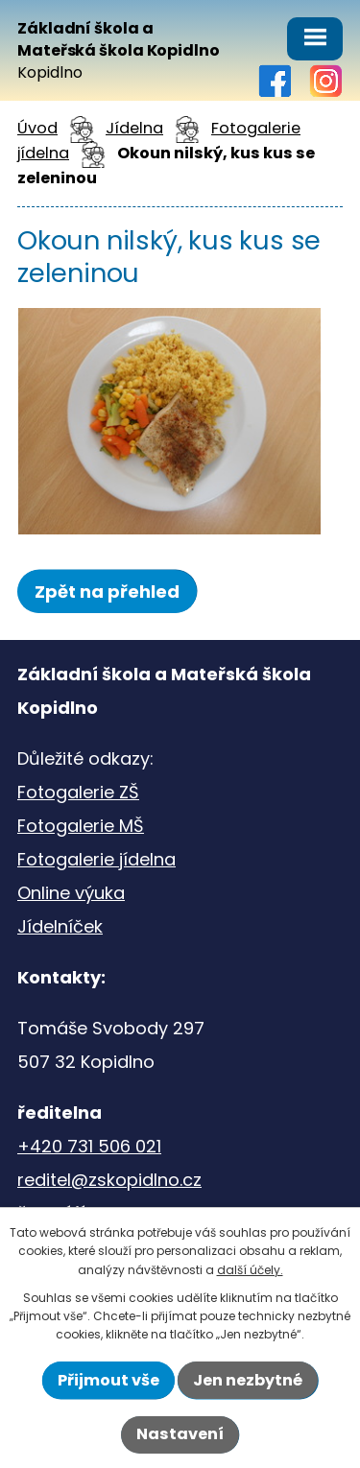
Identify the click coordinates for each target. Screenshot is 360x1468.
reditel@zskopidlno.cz (109, 1180)
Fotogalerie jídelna (96, 859)
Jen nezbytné (247, 1380)
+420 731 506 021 (89, 1146)
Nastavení (180, 1434)
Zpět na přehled (107, 592)
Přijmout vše (108, 1380)
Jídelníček (60, 926)
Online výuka (71, 893)
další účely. (250, 1270)
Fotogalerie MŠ (80, 826)
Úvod (37, 128)
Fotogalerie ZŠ (78, 792)
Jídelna (134, 128)
